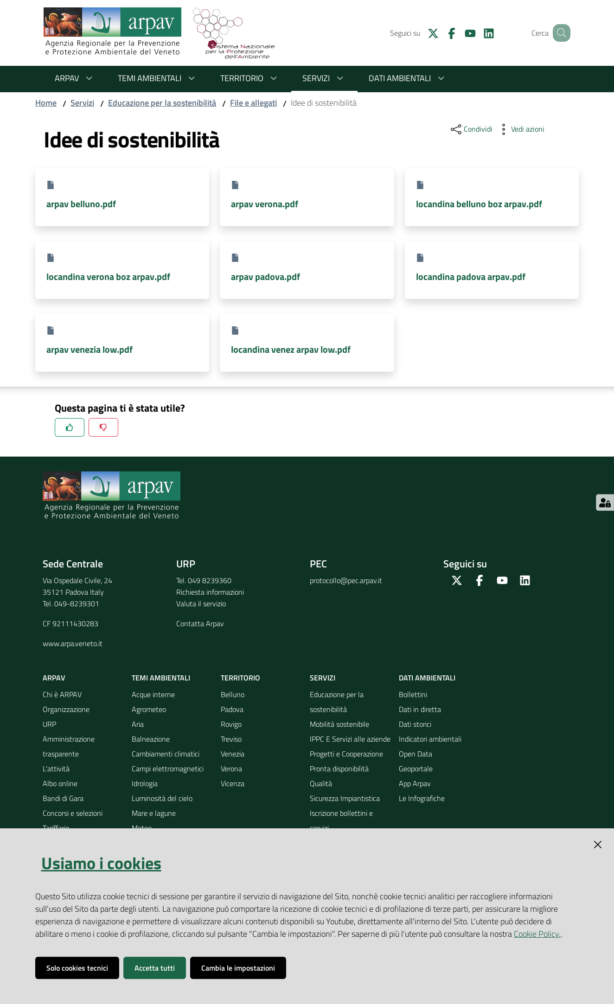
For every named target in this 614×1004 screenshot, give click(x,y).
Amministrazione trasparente (69, 746)
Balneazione (151, 738)
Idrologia (145, 783)
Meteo (142, 827)
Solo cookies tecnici (77, 967)
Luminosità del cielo (162, 798)
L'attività (56, 768)
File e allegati (253, 102)
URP (49, 724)
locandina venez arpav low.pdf (291, 349)
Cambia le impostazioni (238, 967)
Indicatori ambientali (430, 738)
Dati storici (415, 724)
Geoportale (416, 768)
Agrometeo (149, 709)
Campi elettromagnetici (168, 768)
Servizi (324, 78)
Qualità (321, 783)
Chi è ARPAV (62, 694)
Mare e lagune (154, 813)
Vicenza (232, 783)
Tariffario (56, 827)
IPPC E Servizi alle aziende (350, 738)
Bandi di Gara (63, 798)
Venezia (232, 753)
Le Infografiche (422, 798)
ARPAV (75, 78)
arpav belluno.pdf (81, 204)
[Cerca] (559, 33)
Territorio (250, 78)
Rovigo (231, 724)
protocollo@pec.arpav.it (346, 580)
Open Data (415, 753)
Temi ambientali (158, 78)
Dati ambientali (408, 78)
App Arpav (415, 783)
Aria (138, 724)
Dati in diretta (420, 709)
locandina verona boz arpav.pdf (108, 276)
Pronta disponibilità (339, 768)
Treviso (231, 738)
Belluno (232, 694)
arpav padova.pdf (265, 276)
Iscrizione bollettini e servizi (341, 820)
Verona (231, 768)
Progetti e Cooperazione (346, 753)
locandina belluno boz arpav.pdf (479, 204)
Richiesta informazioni (210, 591)
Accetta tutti (154, 967)
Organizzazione (66, 709)
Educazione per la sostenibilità (162, 102)
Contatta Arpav (200, 623)
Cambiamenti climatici (165, 753)
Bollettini (413, 694)
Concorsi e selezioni (72, 813)
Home (46, 102)
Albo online (60, 783)
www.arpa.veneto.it (72, 643)
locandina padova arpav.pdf (470, 276)
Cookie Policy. (537, 934)
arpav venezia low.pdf (89, 349)
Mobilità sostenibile (339, 724)
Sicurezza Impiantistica (345, 798)
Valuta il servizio (201, 603)
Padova (232, 709)
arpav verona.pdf (264, 204)
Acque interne (153, 694)
